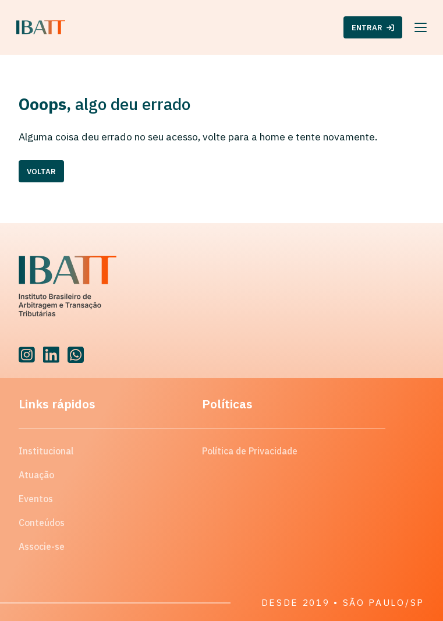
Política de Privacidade (249, 451)
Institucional (46, 451)
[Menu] (420, 27)
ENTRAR (373, 28)
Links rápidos (57, 404)
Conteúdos (42, 522)
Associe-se (42, 546)
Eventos (36, 498)
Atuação (36, 475)
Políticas (227, 404)
